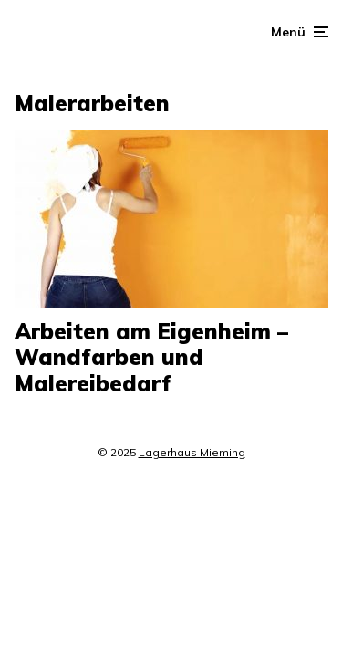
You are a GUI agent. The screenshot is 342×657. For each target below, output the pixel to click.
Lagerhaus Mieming (192, 452)
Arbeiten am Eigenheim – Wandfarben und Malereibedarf (151, 357)
